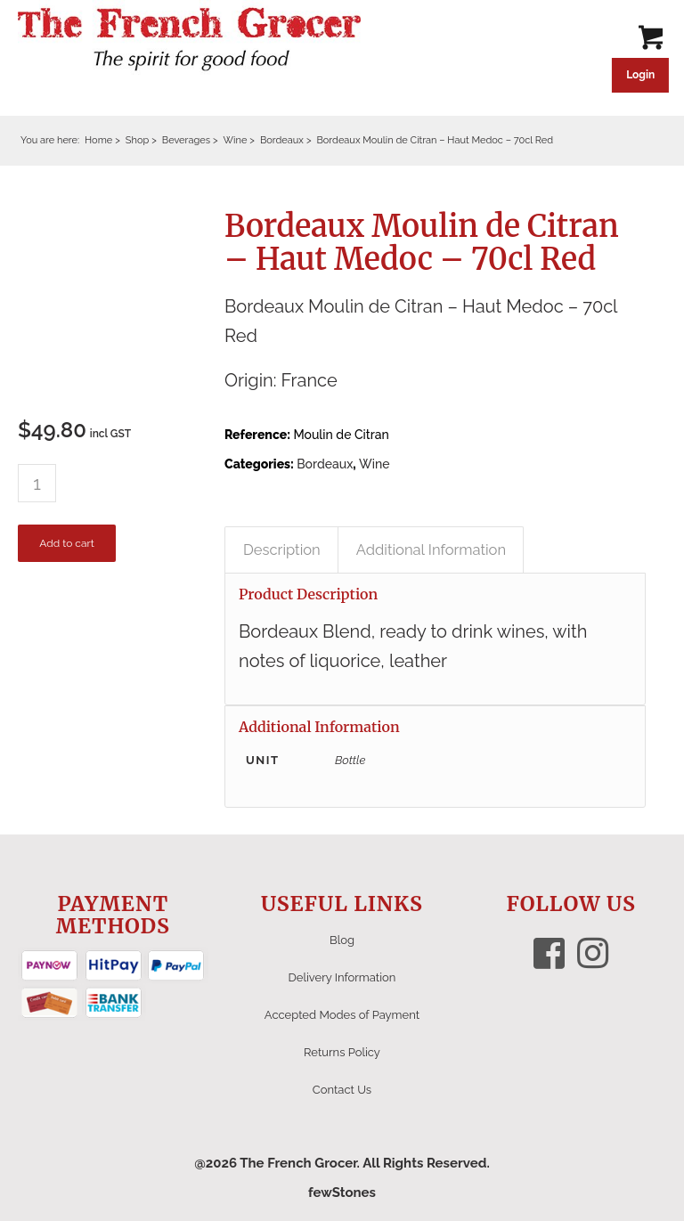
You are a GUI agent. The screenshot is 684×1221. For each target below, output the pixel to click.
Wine (374, 464)
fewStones (342, 1192)
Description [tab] (282, 549)
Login (640, 75)
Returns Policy (342, 1052)
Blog (342, 940)
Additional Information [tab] (431, 549)
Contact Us (342, 1089)
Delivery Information (342, 977)
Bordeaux (325, 464)
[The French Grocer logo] (189, 40)
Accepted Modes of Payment (342, 1015)
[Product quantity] (37, 483)
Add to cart (66, 543)
